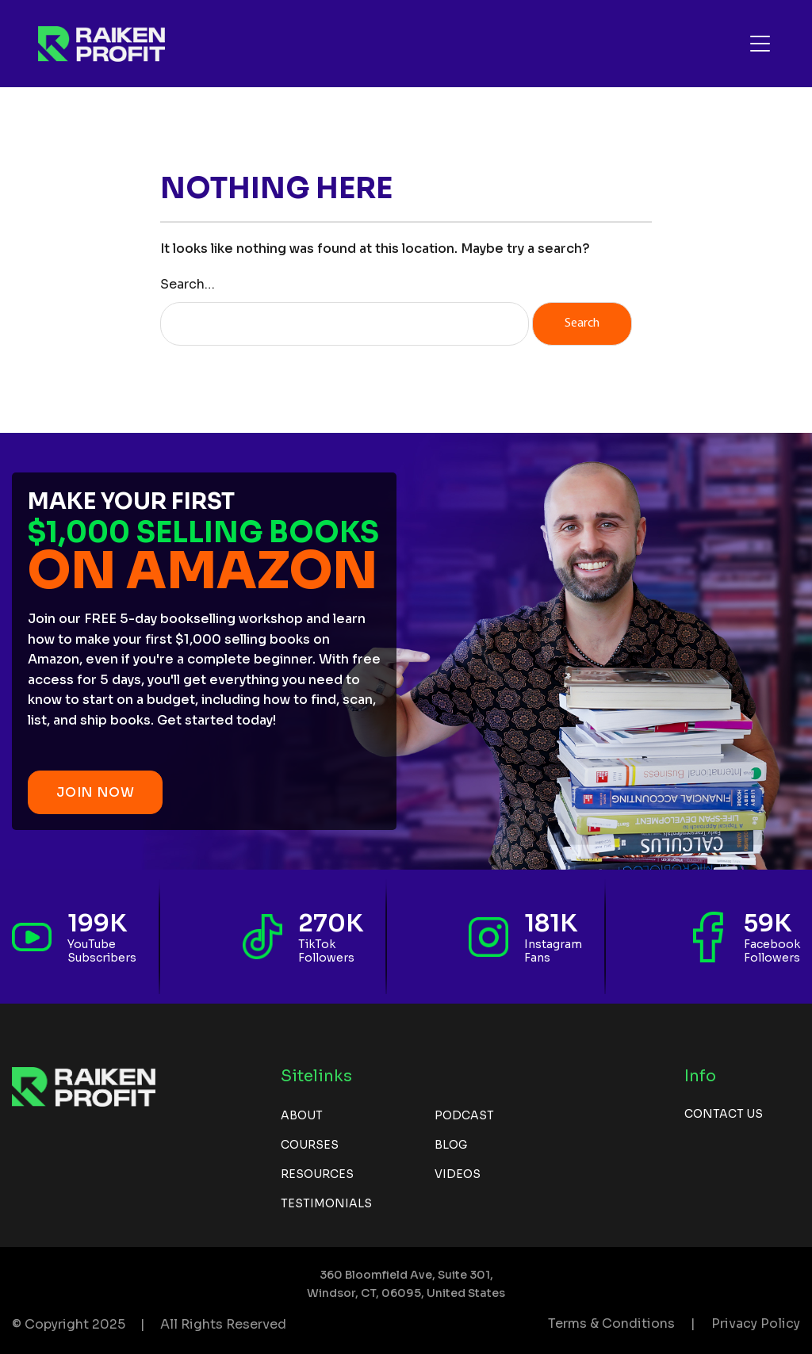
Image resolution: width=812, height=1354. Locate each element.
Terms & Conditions (611, 1323)
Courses (310, 1145)
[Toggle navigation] (760, 43)
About (302, 1115)
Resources (317, 1174)
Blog (451, 1145)
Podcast (464, 1115)
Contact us (723, 1114)
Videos (458, 1174)
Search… (187, 284)
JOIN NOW (95, 792)
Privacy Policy (755, 1323)
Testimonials (326, 1203)
